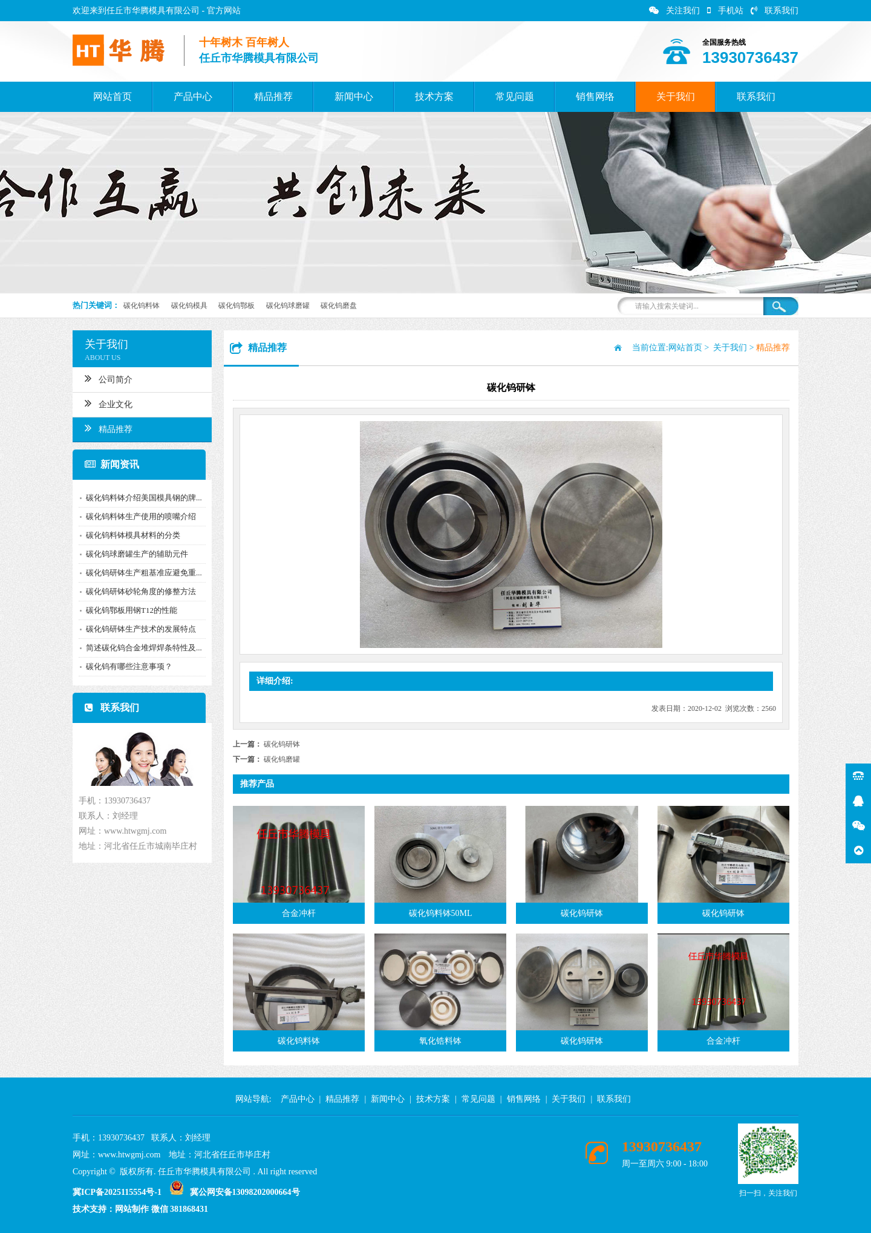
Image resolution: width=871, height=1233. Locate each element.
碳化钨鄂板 (236, 305)
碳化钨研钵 (282, 744)
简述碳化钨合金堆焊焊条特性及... (138, 647)
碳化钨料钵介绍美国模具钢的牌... (138, 497)
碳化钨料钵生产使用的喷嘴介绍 (135, 516)
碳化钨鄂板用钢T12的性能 (126, 610)
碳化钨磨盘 (339, 305)
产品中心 (193, 96)
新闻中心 (353, 96)
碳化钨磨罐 (282, 759)
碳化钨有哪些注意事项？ (123, 666)
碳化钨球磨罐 (288, 305)
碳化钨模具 (189, 305)
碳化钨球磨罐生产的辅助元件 (131, 553)
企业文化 (103, 403)
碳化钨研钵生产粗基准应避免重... (138, 572)
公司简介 (103, 378)
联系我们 (774, 10)
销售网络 (595, 96)
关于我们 (675, 96)
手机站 (725, 10)
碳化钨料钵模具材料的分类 (127, 535)
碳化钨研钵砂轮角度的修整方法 (135, 591)
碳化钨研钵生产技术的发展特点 (135, 628)
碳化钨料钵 (141, 305)
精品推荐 (273, 96)
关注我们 (674, 10)
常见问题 (514, 96)
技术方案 (434, 96)
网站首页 (112, 96)
